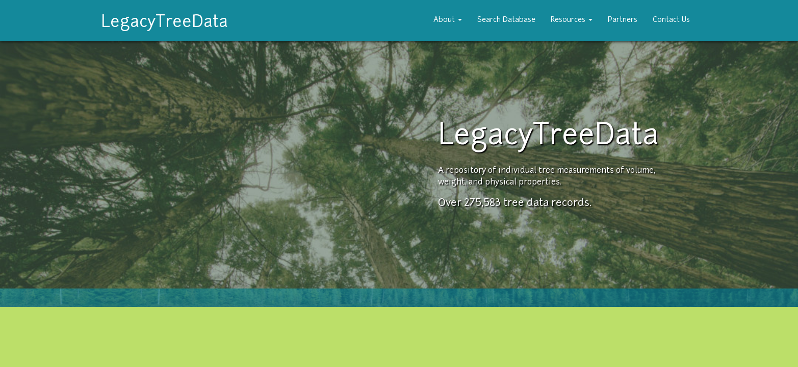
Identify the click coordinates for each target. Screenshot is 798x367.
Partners (622, 20)
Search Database (506, 20)
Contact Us (671, 20)
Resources (572, 20)
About (447, 20)
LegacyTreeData (164, 20)
